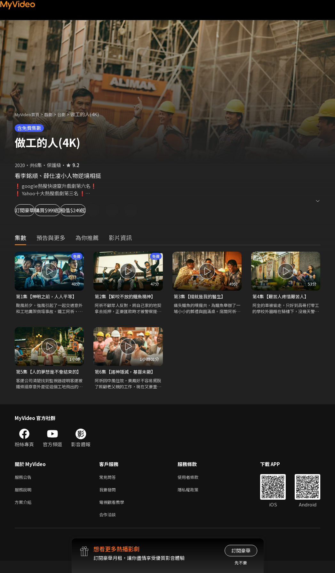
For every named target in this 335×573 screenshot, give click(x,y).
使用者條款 (193, 485)
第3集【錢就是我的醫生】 (201, 296)
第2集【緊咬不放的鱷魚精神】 (127, 296)
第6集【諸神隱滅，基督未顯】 (127, 372)
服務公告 (24, 485)
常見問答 (108, 485)
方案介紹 (24, 512)
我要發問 (108, 499)
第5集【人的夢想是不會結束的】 (46, 376)
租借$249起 (121, 210)
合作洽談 (108, 526)
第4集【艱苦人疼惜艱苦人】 (282, 296)
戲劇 (53, 114)
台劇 (68, 114)
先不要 (241, 563)
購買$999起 (75, 210)
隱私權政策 (193, 499)
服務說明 (24, 499)
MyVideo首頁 (29, 114)
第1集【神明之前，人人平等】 (48, 296)
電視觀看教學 (113, 512)
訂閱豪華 (32, 210)
